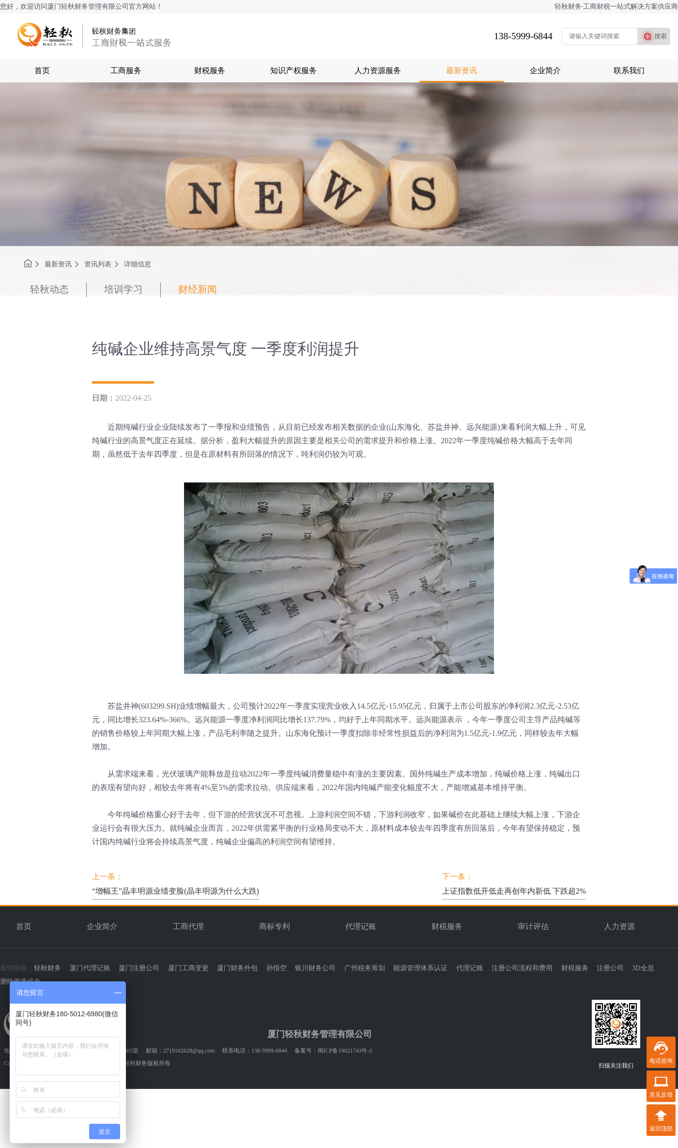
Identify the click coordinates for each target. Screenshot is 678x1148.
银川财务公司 (315, 968)
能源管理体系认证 (420, 968)
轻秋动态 (49, 289)
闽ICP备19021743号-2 (345, 1050)
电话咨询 (661, 1060)
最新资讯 (461, 70)
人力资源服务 (377, 70)
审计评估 (533, 926)
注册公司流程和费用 (522, 968)
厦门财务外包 (237, 968)
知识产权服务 (293, 70)
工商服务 (125, 70)
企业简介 (545, 70)
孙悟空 (276, 968)
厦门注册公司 (139, 968)
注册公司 (610, 968)
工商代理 (188, 926)
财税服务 (209, 70)
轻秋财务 (47, 968)
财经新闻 (197, 289)
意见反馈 (661, 1094)
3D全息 (643, 968)
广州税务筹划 (364, 968)
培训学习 (123, 289)
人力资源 (619, 926)
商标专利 (274, 926)
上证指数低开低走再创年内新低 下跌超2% (514, 891)
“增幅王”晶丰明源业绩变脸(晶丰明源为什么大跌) (175, 891)
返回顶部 (661, 1128)
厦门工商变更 (188, 968)
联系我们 (629, 70)
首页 (42, 70)
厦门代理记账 (90, 968)
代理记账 (360, 926)
